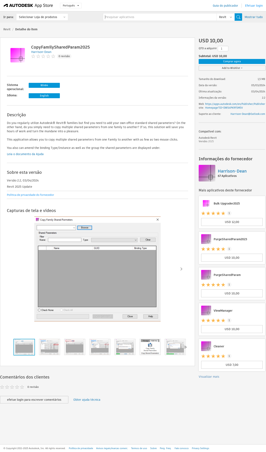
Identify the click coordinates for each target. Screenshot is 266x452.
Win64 (44, 85)
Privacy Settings (200, 448)
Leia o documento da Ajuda (25, 154)
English (44, 95)
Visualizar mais (209, 377)
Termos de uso (139, 448)
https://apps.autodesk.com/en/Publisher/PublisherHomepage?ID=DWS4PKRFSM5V (235, 105)
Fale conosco (182, 448)
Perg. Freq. (165, 448)
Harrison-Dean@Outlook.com (247, 114)
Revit (7, 29)
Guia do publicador (225, 6)
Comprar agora (232, 61)
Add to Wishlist (232, 68)
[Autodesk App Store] (28, 5)
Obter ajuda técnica (86, 400)
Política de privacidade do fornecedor (30, 195)
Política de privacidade (81, 448)
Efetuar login (254, 6)
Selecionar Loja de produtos (38, 17)
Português (71, 5)
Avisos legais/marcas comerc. (112, 448)
